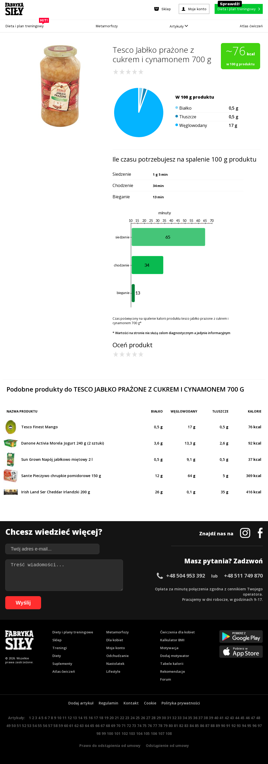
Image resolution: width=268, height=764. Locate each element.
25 (138, 717)
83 (186, 725)
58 (55, 725)
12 (70, 717)
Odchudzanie (117, 655)
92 (233, 725)
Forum (165, 679)
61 (71, 725)
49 (8, 725)
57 (50, 725)
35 (190, 717)
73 (134, 725)
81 (176, 725)
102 (124, 733)
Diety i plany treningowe (72, 632)
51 (19, 725)
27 (148, 717)
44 (237, 717)
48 (258, 717)
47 (253, 717)
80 (171, 725)
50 (14, 725)
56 (45, 725)
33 (179, 717)
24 (132, 717)
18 (101, 717)
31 (169, 717)
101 (117, 733)
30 (164, 717)
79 (165, 725)
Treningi (59, 647)
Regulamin (108, 703)
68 (108, 725)
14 (80, 717)
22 (122, 717)
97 (260, 725)
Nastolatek (115, 663)
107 (161, 733)
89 (218, 725)
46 (247, 717)
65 (92, 725)
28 (153, 717)
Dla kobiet (114, 640)
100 (110, 733)
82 (181, 725)
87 (207, 725)
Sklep (57, 640)
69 (113, 725)
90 (223, 725)
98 (98, 733)
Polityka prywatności (180, 703)
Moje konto (115, 647)
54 (34, 725)
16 (90, 717)
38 (206, 717)
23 (127, 717)
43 (232, 717)
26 (143, 717)
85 (197, 725)
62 (76, 725)
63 (82, 725)
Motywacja (169, 647)
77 (155, 725)
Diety (56, 655)
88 (212, 725)
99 (104, 733)
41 (221, 717)
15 (85, 717)
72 (129, 725)
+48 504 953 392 (185, 575)
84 (191, 725)
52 (24, 725)
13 (75, 717)
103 (132, 733)
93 (239, 725)
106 (154, 733)
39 (211, 717)
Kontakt (131, 703)
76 (150, 725)
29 (159, 717)
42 (227, 717)
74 (139, 725)
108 (168, 733)
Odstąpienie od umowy (167, 745)
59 (61, 725)
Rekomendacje (172, 671)
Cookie (150, 703)
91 (228, 725)
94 (244, 725)
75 (144, 725)
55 (40, 725)
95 (249, 725)
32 (174, 717)
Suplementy (62, 663)
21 (117, 717)
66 (97, 725)
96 (254, 725)
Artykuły (179, 26)
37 (200, 717)
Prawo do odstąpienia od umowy (110, 745)
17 (96, 717)
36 (195, 717)
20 (111, 717)
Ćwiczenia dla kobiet (177, 632)
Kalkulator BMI (172, 640)
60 (66, 725)
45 (242, 717)
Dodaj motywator (174, 655)
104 (139, 733)
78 (160, 725)
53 (29, 725)
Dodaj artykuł (80, 703)
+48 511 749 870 (243, 575)
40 (216, 717)
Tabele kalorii (171, 663)
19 (106, 717)
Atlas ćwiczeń (251, 26)
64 (87, 725)
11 (64, 717)
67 (102, 725)
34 (185, 717)
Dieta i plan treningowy (25, 25)
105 (146, 733)
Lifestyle (113, 671)
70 (118, 725)
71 (123, 725)
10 (59, 717)
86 (202, 725)
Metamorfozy (107, 26)
